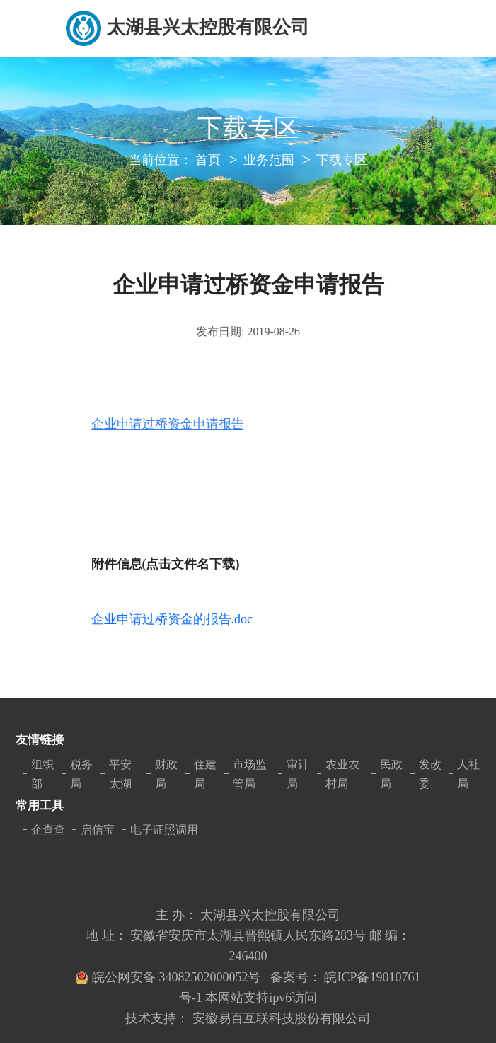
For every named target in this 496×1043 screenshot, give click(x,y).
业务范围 (268, 160)
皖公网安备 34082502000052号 (178, 977)
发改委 (430, 774)
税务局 (81, 774)
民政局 (391, 774)
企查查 (48, 830)
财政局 (166, 774)
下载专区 (341, 160)
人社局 (468, 774)
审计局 (298, 774)
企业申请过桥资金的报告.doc (172, 619)
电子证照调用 (164, 830)
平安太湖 (120, 774)
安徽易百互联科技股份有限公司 (281, 1018)
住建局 (205, 774)
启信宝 (98, 830)
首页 (208, 160)
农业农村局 (342, 774)
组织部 (42, 774)
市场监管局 (250, 774)
